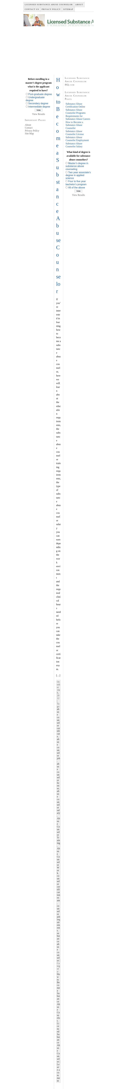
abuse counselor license (58, 776)
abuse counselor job (58, 749)
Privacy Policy (32, 130)
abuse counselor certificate (58, 723)
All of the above (76, 187)
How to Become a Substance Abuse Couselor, (58, 997)
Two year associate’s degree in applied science (78, 175)
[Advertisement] (58, 49)
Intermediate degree (39, 106)
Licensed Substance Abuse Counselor (58, 1042)
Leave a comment (58, 1072)
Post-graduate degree (40, 94)
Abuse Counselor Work (58, 860)
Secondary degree (38, 103)
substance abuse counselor (58, 947)
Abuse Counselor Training (58, 830)
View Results (38, 114)
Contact (29, 127)
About (28, 125)
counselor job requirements (58, 918)
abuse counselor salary (58, 802)
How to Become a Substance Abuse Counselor (74, 125)
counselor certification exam (58, 888)
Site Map (29, 133)
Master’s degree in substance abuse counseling (77, 166)
